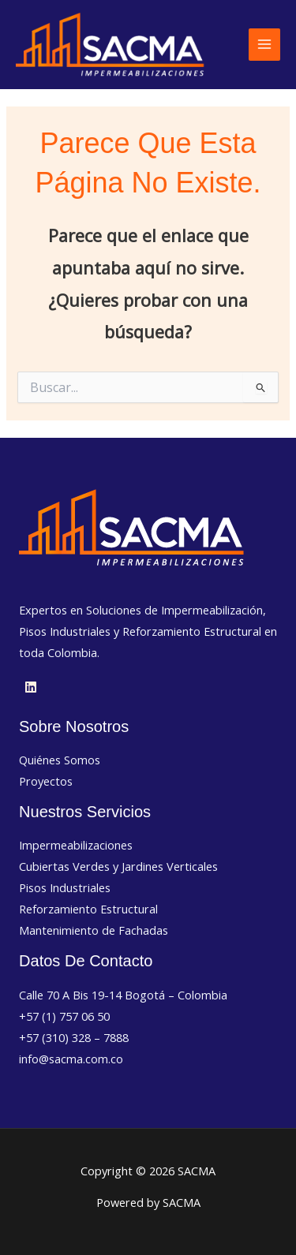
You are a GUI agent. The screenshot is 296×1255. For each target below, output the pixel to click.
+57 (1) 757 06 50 (64, 1016)
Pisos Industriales (65, 887)
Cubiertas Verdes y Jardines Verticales (118, 866)
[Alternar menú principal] (264, 44)
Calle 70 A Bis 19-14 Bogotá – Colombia (123, 995)
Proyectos (46, 781)
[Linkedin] (31, 687)
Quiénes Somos (59, 760)
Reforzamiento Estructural (88, 909)
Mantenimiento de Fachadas (93, 930)
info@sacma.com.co (71, 1058)
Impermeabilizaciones (76, 845)
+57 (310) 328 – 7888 (74, 1037)
